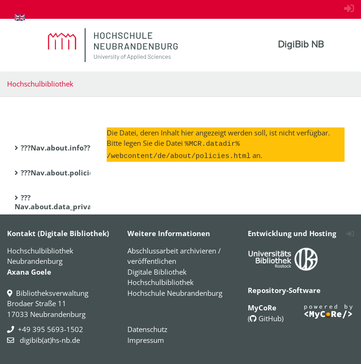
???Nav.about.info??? (57, 147)
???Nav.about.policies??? (64, 172)
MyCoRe (262, 307)
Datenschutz (147, 329)
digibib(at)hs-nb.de (49, 340)
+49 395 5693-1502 (50, 329)
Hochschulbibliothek (40, 83)
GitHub (266, 318)
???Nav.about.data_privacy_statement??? (82, 202)
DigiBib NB (301, 44)
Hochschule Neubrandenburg (174, 293)
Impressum (145, 340)
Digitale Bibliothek (157, 272)
